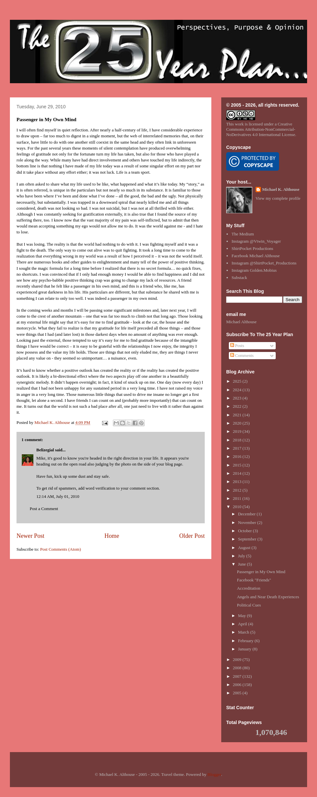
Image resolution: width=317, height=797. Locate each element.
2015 (237, 465)
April (243, 623)
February (246, 640)
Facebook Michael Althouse (255, 255)
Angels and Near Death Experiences (268, 596)
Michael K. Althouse (280, 189)
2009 (237, 659)
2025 (237, 381)
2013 (237, 481)
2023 (237, 398)
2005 (237, 692)
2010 (237, 506)
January (245, 648)
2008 (237, 667)
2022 (237, 406)
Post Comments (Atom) (60, 549)
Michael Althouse (241, 321)
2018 (237, 439)
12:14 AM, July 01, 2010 (57, 496)
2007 (237, 676)
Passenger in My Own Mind (261, 571)
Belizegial (45, 449)
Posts (237, 345)
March (244, 632)
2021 (237, 414)
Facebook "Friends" (254, 579)
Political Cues (249, 605)
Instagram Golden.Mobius (253, 270)
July (242, 555)
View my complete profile (278, 198)
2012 (237, 490)
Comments (242, 355)
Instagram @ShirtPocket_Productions (263, 262)
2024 (237, 389)
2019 (237, 431)
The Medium (242, 233)
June (242, 564)
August (245, 547)
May (242, 615)
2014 (237, 473)
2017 (237, 448)
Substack (239, 277)
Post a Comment (44, 508)
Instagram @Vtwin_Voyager (256, 241)
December (247, 513)
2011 (237, 498)
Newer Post (30, 536)
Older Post (192, 536)
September (248, 539)
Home (111, 536)
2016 (237, 456)
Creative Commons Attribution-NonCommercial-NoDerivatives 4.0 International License (260, 129)
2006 (237, 684)
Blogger (214, 774)
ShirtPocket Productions (252, 248)
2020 (237, 423)
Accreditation (248, 588)
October (245, 530)
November (247, 522)
